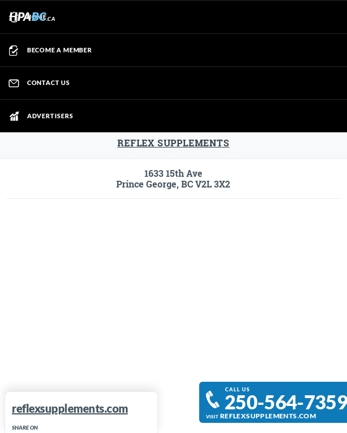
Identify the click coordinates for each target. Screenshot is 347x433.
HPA (32, 16)
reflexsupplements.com (268, 415)
